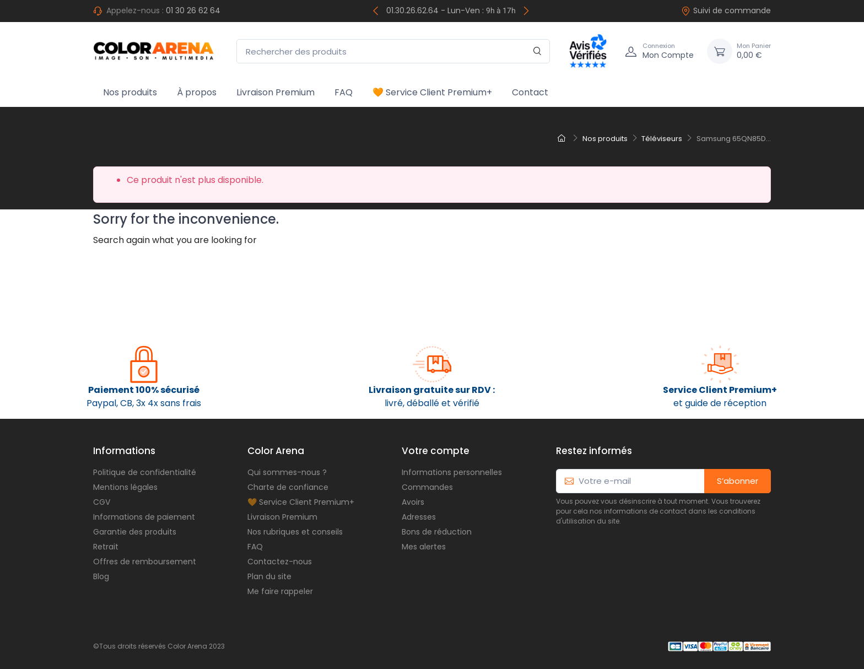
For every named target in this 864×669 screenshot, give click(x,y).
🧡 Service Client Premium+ (432, 92)
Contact (530, 92)
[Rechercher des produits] (393, 51)
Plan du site (269, 576)
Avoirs (413, 502)
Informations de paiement (144, 516)
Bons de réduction (437, 531)
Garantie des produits (134, 531)
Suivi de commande (726, 10)
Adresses (419, 516)
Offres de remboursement (144, 561)
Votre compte (435, 450)
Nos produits (130, 92)
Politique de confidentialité (144, 472)
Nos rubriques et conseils (295, 531)
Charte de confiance (287, 487)
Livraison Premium (275, 92)
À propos (197, 92)
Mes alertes (424, 546)
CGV (101, 502)
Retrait (105, 546)
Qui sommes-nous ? (287, 472)
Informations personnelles (452, 472)
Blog (101, 576)
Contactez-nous (279, 561)
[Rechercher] (537, 51)
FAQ (343, 92)
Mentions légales (125, 487)
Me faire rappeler (280, 591)
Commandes (427, 487)
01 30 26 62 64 (193, 10)
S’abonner (737, 481)
